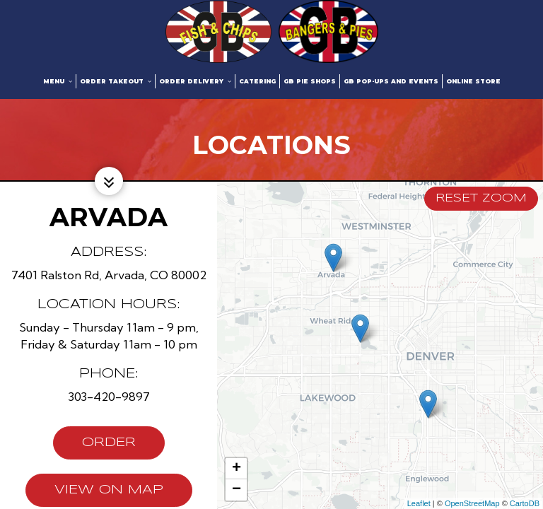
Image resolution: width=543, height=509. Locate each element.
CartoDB (524, 503)
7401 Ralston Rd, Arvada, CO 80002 (108, 274)
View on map (94, 494)
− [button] (236, 490)
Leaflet (419, 503)
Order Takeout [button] (115, 81)
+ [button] (236, 468)
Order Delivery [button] (195, 81)
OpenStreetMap (472, 503)
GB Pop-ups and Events (391, 81)
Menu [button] (57, 81)
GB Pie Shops (310, 81)
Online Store (473, 81)
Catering (257, 81)
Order (94, 447)
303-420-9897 (109, 396)
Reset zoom (481, 198)
